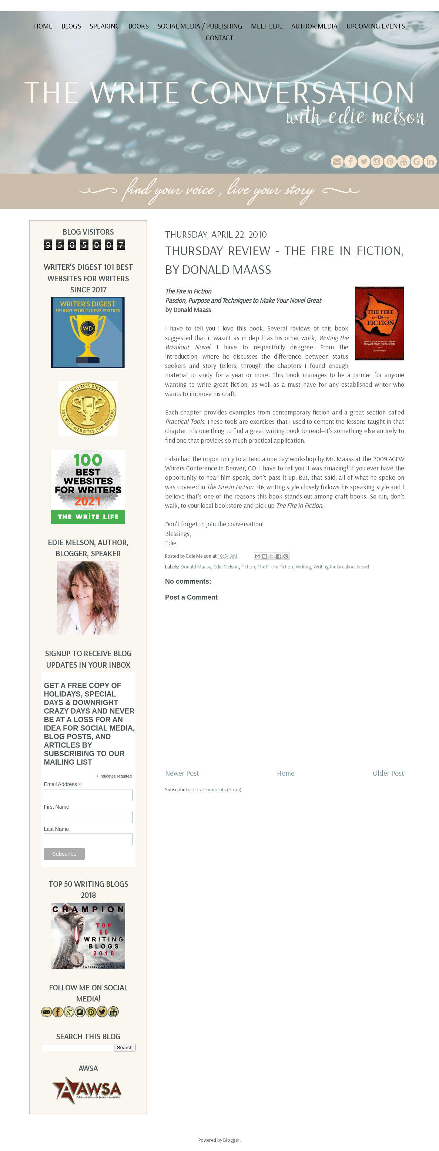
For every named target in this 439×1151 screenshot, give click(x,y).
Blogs (71, 25)
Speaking (105, 25)
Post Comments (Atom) (217, 789)
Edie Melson (226, 566)
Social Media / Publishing (199, 25)
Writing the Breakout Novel (341, 566)
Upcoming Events (375, 25)
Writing (303, 566)
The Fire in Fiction (275, 566)
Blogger (231, 1140)
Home (43, 25)
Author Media (314, 25)
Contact (219, 37)
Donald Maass (196, 566)
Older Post (388, 773)
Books (138, 25)
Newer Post (182, 773)
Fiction (248, 566)
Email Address (62, 784)
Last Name (56, 829)
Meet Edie (267, 25)
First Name (56, 807)
